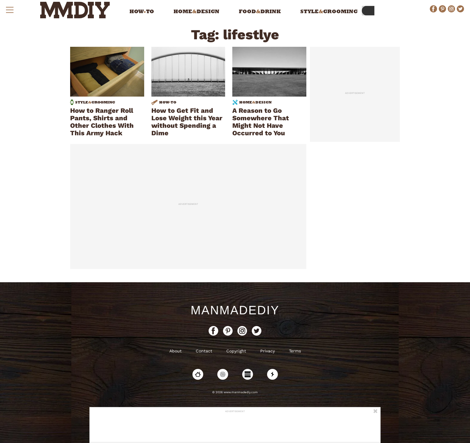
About (175, 351)
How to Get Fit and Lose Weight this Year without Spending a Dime (186, 122)
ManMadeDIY (235, 310)
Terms (295, 351)
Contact (204, 351)
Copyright (236, 351)
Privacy (267, 351)
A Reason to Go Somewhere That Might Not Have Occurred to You (260, 122)
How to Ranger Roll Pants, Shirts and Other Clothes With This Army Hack (102, 122)
